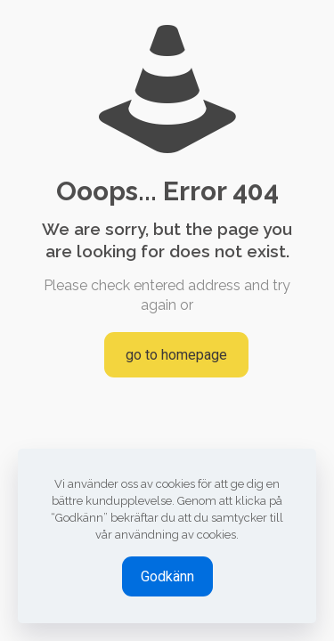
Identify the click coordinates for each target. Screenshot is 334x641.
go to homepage (176, 354)
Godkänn (167, 576)
